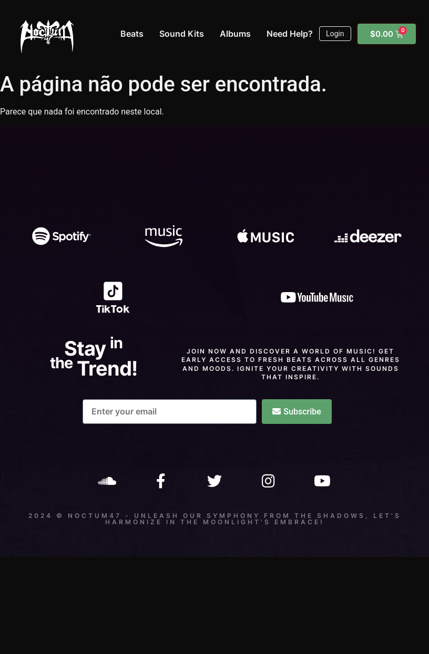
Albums (235, 33)
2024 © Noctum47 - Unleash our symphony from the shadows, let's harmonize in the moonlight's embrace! (214, 519)
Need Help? (290, 33)
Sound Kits (181, 33)
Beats (132, 33)
